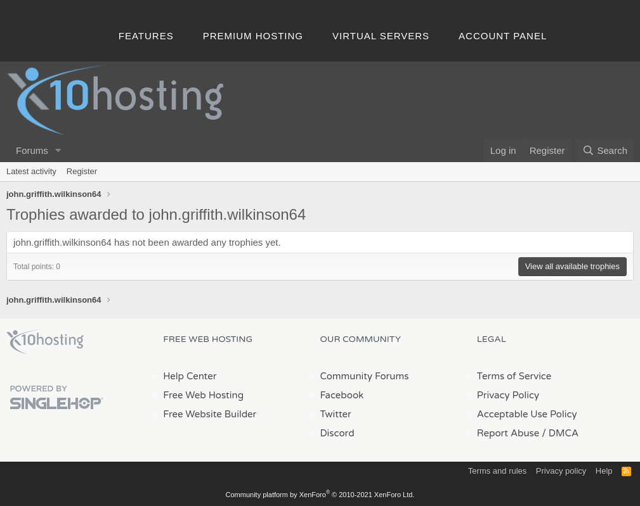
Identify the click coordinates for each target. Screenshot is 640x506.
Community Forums (364, 376)
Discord (337, 433)
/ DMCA (560, 433)
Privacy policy (561, 471)
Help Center (189, 376)
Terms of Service (514, 376)
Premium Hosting (253, 35)
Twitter (335, 414)
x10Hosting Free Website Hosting (45, 342)
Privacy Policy (508, 395)
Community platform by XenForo (320, 494)
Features (146, 35)
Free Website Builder (209, 414)
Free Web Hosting (203, 395)
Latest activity (31, 171)
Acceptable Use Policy (527, 414)
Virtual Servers (380, 35)
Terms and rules (497, 471)
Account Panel (503, 35)
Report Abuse (508, 433)
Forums (32, 150)
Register (82, 171)
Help (604, 471)
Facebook (342, 395)
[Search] (605, 150)
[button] (58, 150)
